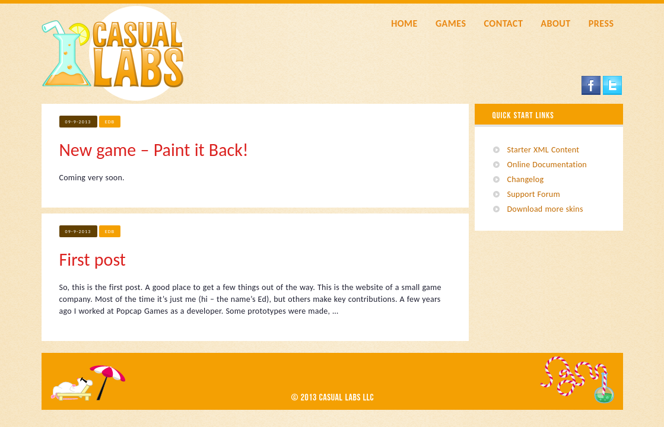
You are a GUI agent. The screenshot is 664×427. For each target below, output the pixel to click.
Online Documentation (547, 165)
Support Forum (533, 194)
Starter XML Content (543, 150)
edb (110, 122)
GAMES (451, 23)
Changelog (525, 179)
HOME (404, 23)
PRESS (601, 23)
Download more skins (545, 209)
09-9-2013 (78, 122)
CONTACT (503, 23)
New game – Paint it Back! (154, 150)
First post (92, 259)
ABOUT (555, 23)
